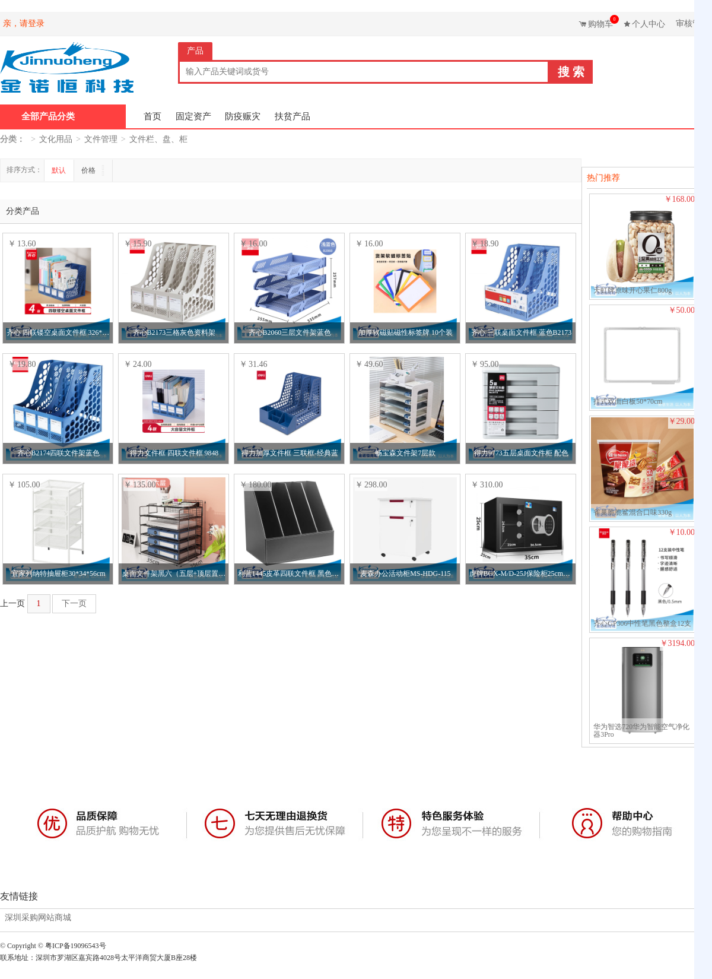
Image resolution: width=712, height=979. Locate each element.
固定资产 (193, 116)
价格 (89, 170)
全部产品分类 (48, 116)
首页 (152, 116)
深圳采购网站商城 (38, 918)
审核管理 (692, 23)
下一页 (74, 603)
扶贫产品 (292, 116)
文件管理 (100, 139)
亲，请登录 (23, 23)
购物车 (602, 21)
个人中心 (648, 24)
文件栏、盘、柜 (158, 139)
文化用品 (55, 139)
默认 (59, 170)
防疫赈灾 (242, 116)
